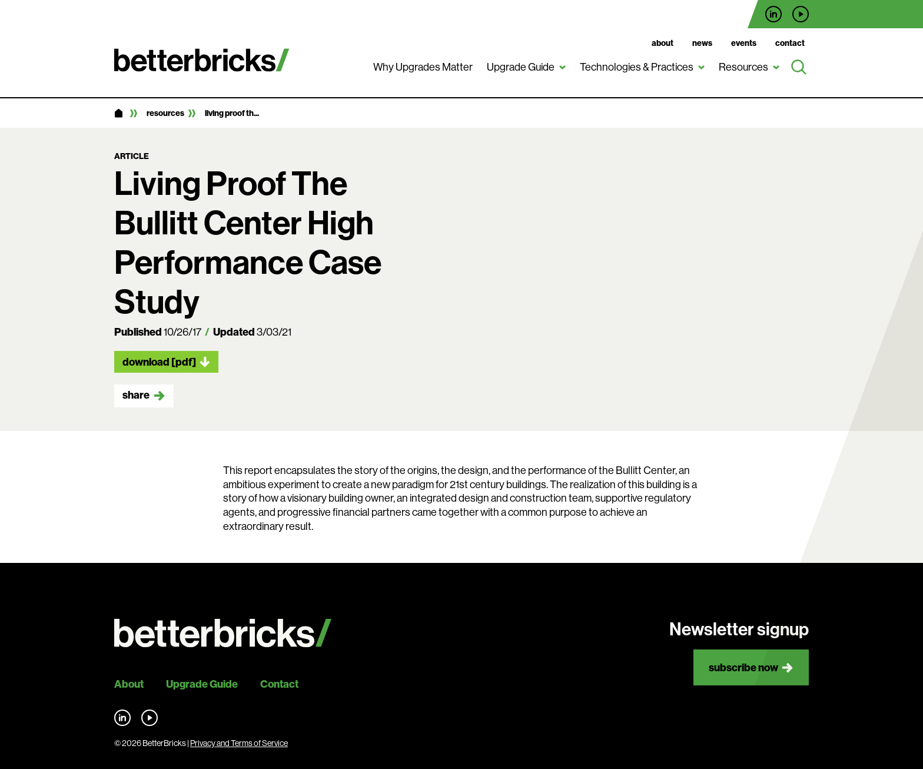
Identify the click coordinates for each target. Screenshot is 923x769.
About (662, 43)
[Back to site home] (222, 633)
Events (743, 43)
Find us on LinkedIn (773, 14)
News (702, 43)
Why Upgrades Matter (423, 67)
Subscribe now (743, 667)
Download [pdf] (159, 362)
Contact (790, 43)
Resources (743, 67)
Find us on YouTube (800, 14)
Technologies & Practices (636, 67)
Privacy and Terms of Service (239, 743)
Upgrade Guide (521, 67)
